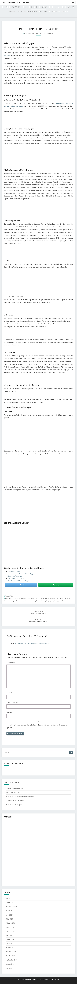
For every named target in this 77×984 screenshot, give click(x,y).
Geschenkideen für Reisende (15, 801)
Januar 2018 (10, 931)
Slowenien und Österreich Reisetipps (21, 574)
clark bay (30, 598)
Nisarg (56, 979)
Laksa (61, 598)
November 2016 (11, 952)
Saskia (38, 33)
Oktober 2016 (10, 956)
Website (9, 712)
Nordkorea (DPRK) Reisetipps (18, 581)
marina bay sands (22, 601)
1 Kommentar (48, 33)
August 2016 (10, 964)
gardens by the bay (50, 598)
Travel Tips (9, 596)
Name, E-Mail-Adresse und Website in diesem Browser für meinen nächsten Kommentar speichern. (37, 726)
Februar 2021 (10, 903)
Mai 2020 (9, 911)
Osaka (45, 50)
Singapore (49, 601)
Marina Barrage (9, 601)
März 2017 (9, 935)
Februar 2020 (10, 923)
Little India (68, 598)
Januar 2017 (10, 944)
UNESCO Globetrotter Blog (15, 2)
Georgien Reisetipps (15, 576)
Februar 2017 (10, 939)
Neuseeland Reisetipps (16, 578)
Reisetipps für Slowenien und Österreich (20, 797)
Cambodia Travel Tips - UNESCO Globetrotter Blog (32, 643)
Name (9, 693)
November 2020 (11, 907)
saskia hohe (40, 601)
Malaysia (7, 55)
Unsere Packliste (14, 571)
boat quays (9, 598)
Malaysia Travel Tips (13, 792)
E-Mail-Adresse (12, 702)
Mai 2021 (9, 898)
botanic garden (20, 598)
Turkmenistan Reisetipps (14, 788)
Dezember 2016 (11, 948)
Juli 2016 (9, 968)
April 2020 (9, 915)
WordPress (44, 979)
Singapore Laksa (60, 601)
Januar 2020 (10, 927)
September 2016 (11, 960)
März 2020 (9, 919)
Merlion (32, 601)
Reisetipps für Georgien (14, 805)
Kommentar (11, 663)
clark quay (38, 598)
